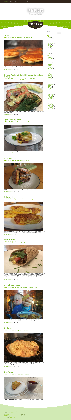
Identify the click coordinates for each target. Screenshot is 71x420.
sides (49, 44)
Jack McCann (11, 37)
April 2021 (50, 89)
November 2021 (51, 82)
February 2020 (50, 104)
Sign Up (29, 1)
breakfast (25, 37)
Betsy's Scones (8, 372)
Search (48, 31)
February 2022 (50, 79)
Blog (12, 1)
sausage (27, 242)
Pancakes (6, 35)
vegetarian (23, 122)
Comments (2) (10, 69)
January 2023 (50, 68)
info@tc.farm (7, 414)
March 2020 (50, 103)
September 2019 (51, 108)
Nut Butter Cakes (9, 197)
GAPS (23, 199)
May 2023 (50, 64)
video (28, 330)
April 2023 (50, 65)
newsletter (26, 199)
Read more (6, 69)
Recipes (17, 1)
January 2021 (50, 93)
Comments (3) (10, 322)
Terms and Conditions (18, 417)
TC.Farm (6, 1)
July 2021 (50, 86)
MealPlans (50, 46)
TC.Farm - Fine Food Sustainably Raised (35, 25)
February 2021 (50, 92)
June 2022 (50, 75)
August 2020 (50, 98)
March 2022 (50, 78)
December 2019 (51, 106)
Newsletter (29, 37)
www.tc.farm (6, 415)
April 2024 (50, 57)
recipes (18, 37)
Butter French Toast (10, 158)
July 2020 (50, 99)
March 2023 (50, 66)
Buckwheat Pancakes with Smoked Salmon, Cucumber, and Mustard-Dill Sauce (24, 76)
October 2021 (50, 83)
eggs (21, 37)
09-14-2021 (32, 79)
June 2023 (50, 63)
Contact (24, 1)
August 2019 (50, 109)
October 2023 (50, 58)
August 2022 (50, 73)
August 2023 (50, 60)
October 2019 (50, 107)
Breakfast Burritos (9, 239)
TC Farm (11, 417)
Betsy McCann (11, 79)
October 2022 (50, 70)
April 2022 (50, 77)
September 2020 (51, 97)
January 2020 (50, 105)
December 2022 (51, 69)
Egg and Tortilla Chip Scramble (13, 119)
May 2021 (50, 88)
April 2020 (50, 102)
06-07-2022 (34, 287)
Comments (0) (10, 114)
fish (21, 79)
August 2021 (50, 85)
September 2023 (51, 59)
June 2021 (50, 87)
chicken (49, 48)
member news (50, 43)
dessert (28, 374)
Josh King (10, 242)
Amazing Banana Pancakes (12, 285)
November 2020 (51, 95)
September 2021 (51, 84)
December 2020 (51, 94)
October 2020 (50, 96)
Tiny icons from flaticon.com (8, 416)
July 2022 (50, 74)
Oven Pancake (8, 328)
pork (49, 52)
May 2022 (50, 76)
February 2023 (50, 67)
